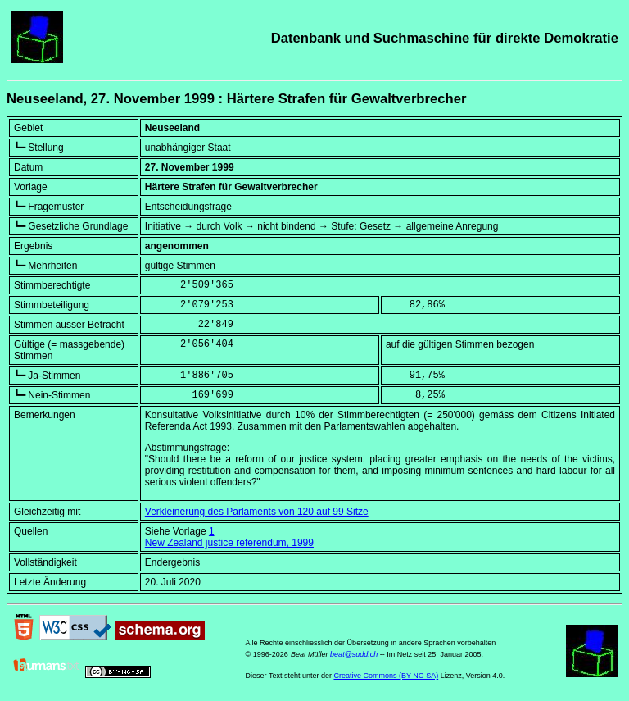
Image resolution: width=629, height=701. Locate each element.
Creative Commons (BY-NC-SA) (385, 675)
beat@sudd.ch (354, 654)
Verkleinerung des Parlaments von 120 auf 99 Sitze (257, 511)
